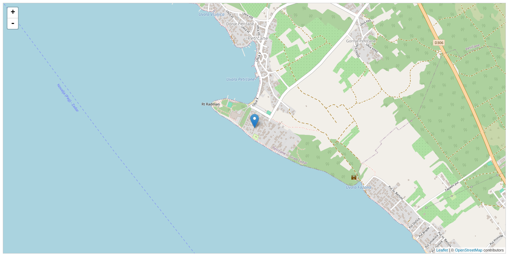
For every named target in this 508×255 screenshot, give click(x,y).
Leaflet (442, 250)
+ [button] (13, 12)
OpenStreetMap (469, 250)
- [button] (12, 23)
